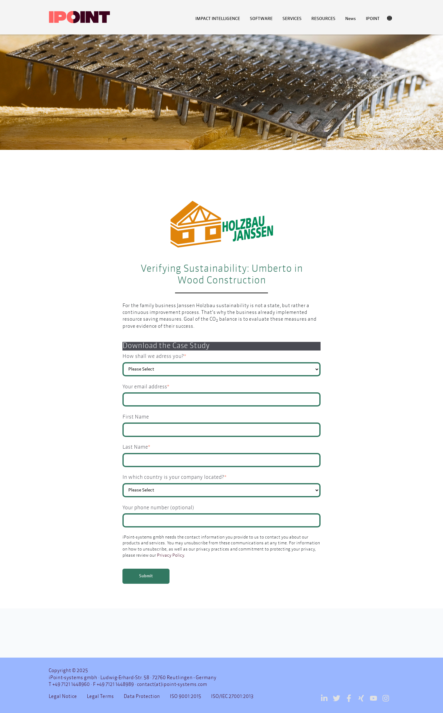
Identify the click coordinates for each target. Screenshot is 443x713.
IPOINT (373, 19)
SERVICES (291, 19)
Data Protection (142, 696)
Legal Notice (63, 696)
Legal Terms (100, 696)
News (350, 19)
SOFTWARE (261, 19)
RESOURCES (323, 19)
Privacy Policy (170, 555)
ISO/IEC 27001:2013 (232, 696)
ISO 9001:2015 (185, 696)
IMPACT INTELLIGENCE (217, 19)
